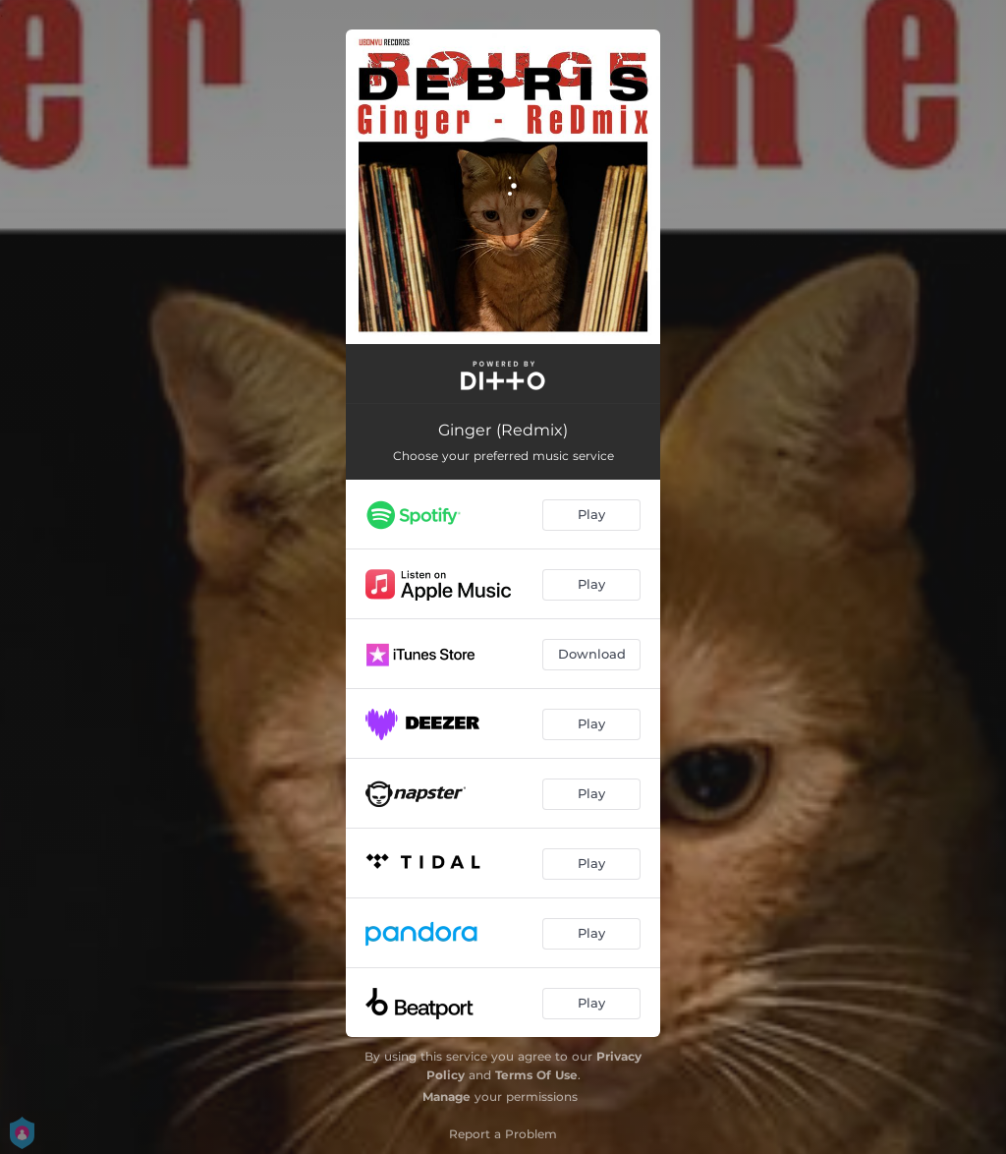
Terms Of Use (536, 1074)
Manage (446, 1096)
